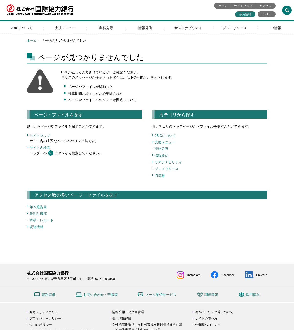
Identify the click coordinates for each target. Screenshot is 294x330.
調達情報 (36, 227)
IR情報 (276, 28)
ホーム (223, 6)
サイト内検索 (40, 147)
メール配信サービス (161, 295)
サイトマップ (243, 6)
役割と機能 (38, 213)
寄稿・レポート (42, 220)
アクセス (265, 6)
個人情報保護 (121, 318)
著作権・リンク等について (214, 312)
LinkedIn (261, 275)
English (266, 14)
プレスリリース (235, 28)
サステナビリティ (188, 28)
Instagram (193, 275)
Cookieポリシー (40, 325)
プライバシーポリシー (45, 318)
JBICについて (21, 28)
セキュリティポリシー (45, 312)
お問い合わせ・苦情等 (100, 295)
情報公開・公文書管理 (128, 312)
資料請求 (48, 295)
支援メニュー (65, 28)
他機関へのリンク (207, 325)
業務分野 (106, 28)
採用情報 (245, 14)
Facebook (228, 275)
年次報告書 (38, 207)
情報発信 (145, 28)
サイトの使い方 (206, 318)
